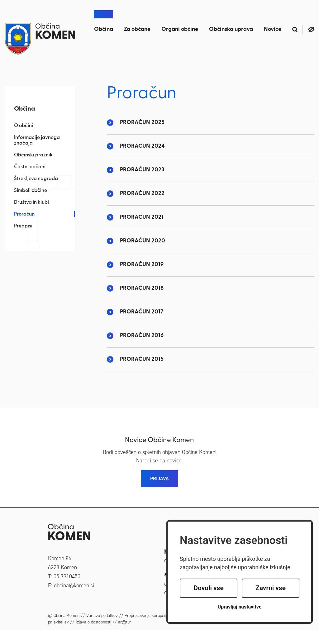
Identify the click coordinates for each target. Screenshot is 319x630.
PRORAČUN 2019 (142, 265)
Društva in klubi (31, 202)
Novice (272, 29)
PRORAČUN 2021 (142, 217)
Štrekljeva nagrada (36, 178)
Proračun (24, 214)
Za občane (137, 29)
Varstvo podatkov (102, 615)
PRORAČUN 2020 (142, 241)
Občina (103, 29)
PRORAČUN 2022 (142, 194)
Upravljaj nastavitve (240, 607)
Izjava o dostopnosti (93, 622)
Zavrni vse (270, 588)
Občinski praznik (33, 155)
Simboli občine (30, 190)
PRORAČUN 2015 (142, 359)
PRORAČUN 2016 (142, 336)
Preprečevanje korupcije (146, 615)
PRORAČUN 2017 (141, 312)
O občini (23, 125)
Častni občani (29, 167)
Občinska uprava (231, 29)
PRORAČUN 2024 (142, 146)
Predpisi (23, 226)
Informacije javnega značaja (37, 140)
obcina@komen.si (74, 585)
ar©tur (124, 622)
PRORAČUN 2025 (142, 123)
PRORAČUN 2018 (142, 288)
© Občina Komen (63, 615)
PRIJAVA (159, 478)
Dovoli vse (208, 588)
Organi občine (179, 29)
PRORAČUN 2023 (142, 170)
